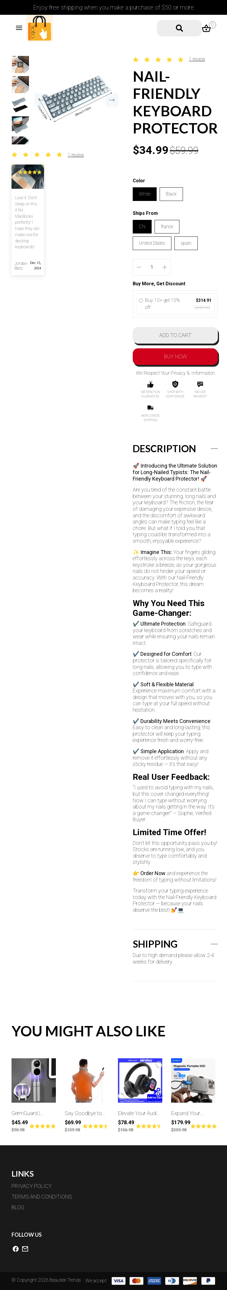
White (144, 194)
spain (186, 243)
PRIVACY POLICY (33, 1186)
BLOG (19, 1207)
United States (152, 243)
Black (171, 194)
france (167, 226)
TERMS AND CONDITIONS (43, 1197)
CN (142, 226)
